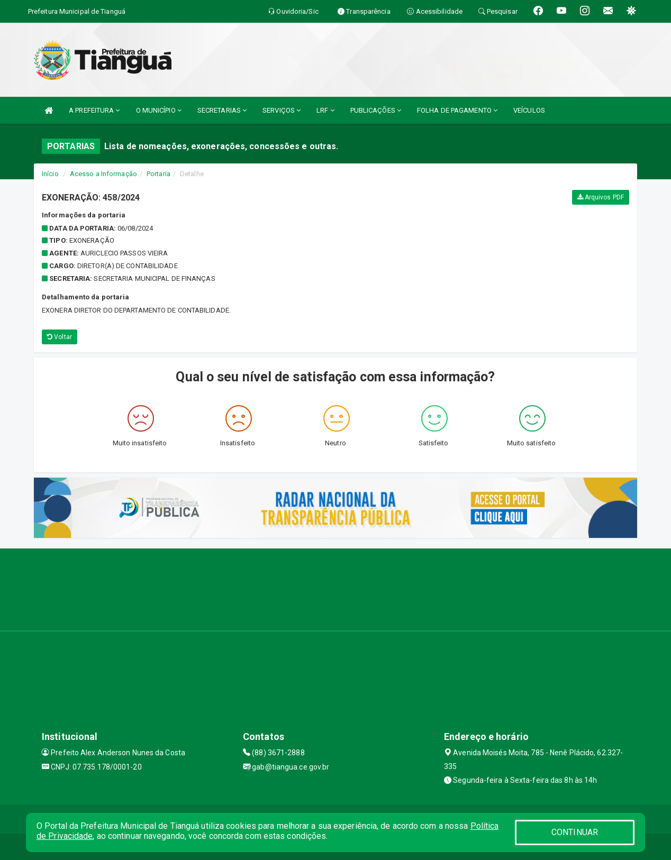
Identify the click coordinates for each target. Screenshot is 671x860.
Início (50, 174)
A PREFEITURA (94, 110)
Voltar (59, 337)
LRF (325, 110)
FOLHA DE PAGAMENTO (457, 110)
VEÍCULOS (529, 110)
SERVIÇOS (281, 110)
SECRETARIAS (222, 110)
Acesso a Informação (103, 174)
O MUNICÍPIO (159, 110)
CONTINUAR (574, 832)
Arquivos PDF (600, 197)
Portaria (158, 174)
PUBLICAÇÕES (375, 110)
